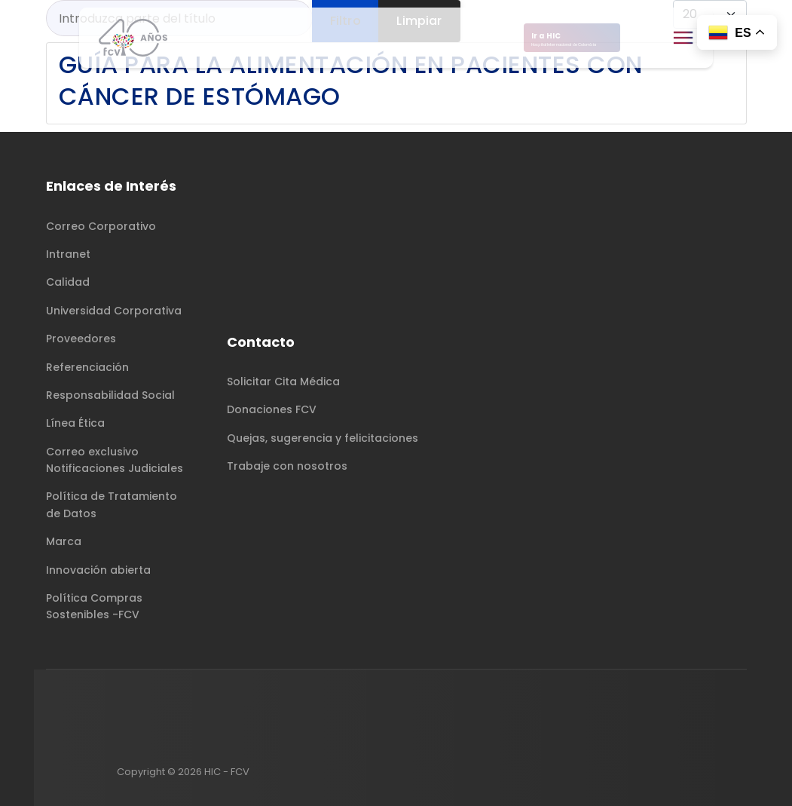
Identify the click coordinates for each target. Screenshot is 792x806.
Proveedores (81, 338)
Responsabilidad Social (110, 395)
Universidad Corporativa (114, 310)
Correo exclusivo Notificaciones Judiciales (114, 460)
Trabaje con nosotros (287, 465)
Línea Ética (75, 423)
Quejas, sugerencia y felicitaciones (322, 438)
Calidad (68, 282)
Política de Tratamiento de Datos (111, 504)
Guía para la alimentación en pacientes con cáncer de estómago (351, 80)
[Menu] (683, 38)
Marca (63, 541)
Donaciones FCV (271, 409)
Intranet (68, 254)
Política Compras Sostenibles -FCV (94, 606)
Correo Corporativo (101, 226)
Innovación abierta (98, 570)
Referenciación (87, 367)
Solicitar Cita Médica (283, 381)
